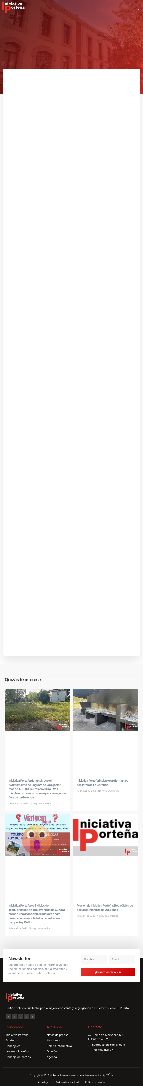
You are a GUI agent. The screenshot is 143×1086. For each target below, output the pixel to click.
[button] (138, 8)
